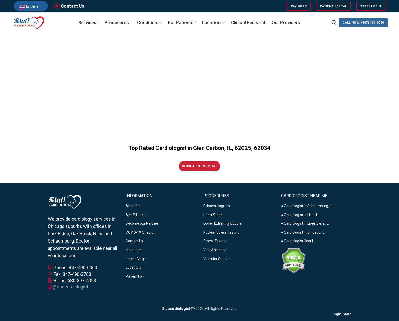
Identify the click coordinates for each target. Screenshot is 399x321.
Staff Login (370, 6)
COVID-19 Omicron (141, 233)
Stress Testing (214, 241)
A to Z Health (136, 215)
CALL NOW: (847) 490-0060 (363, 23)
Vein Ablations (214, 250)
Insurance (133, 250)
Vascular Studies (216, 259)
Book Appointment (199, 166)
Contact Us (72, 6)
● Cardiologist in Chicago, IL (302, 233)
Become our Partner (142, 224)
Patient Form (136, 277)
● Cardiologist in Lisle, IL (300, 215)
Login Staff (341, 314)
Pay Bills (299, 6)
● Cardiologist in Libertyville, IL (305, 224)
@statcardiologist (70, 287)
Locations (133, 268)
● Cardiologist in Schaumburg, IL (306, 206)
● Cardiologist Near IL (298, 241)
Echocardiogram (216, 206)
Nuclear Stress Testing (221, 233)
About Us (133, 206)
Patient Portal (333, 6)
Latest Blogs (136, 259)
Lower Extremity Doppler (223, 224)
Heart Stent (212, 215)
